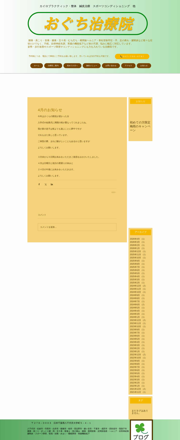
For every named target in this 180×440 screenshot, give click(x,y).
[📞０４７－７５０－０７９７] (132, 56)
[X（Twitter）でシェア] (45, 184)
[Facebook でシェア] (39, 184)
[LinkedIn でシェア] (52, 184)
